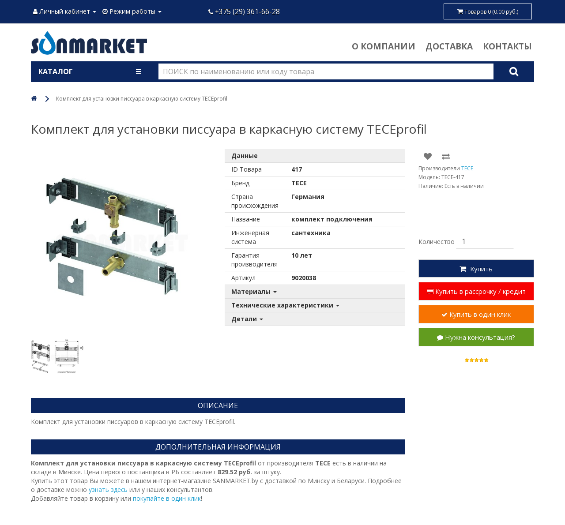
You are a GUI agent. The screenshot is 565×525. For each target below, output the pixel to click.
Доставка (449, 46)
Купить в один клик (476, 314)
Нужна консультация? (476, 337)
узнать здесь (108, 489)
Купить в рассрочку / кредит (476, 291)
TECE (467, 168)
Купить (476, 268)
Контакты (507, 46)
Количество (436, 241)
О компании (383, 46)
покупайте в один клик (167, 498)
